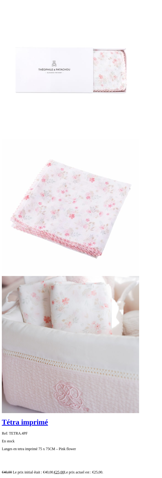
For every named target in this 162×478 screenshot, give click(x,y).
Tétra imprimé (25, 422)
